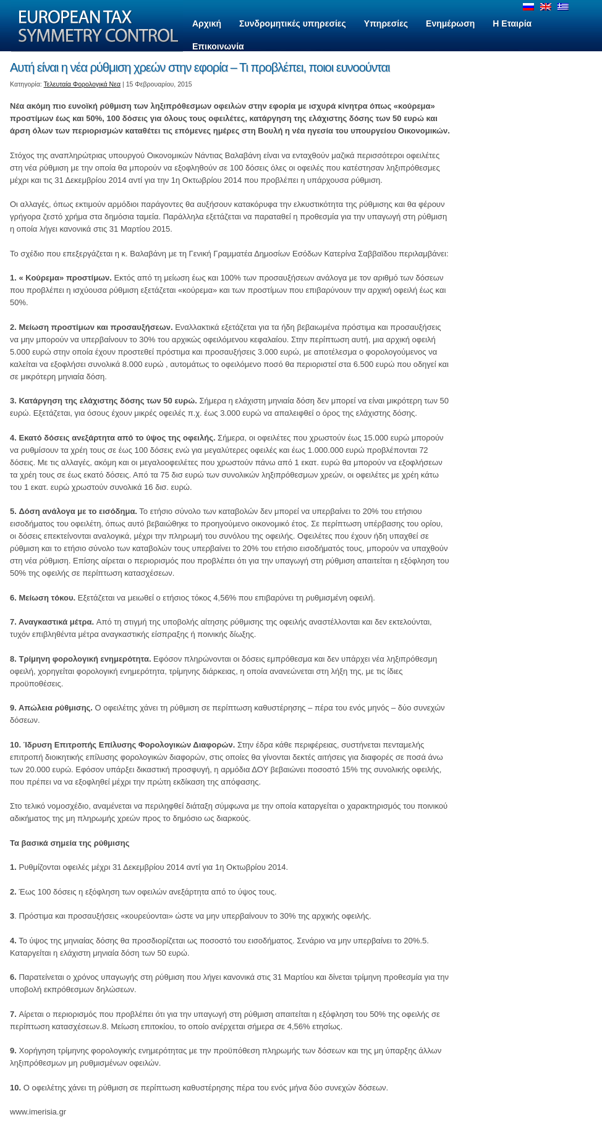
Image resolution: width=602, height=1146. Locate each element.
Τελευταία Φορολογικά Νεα (82, 84)
